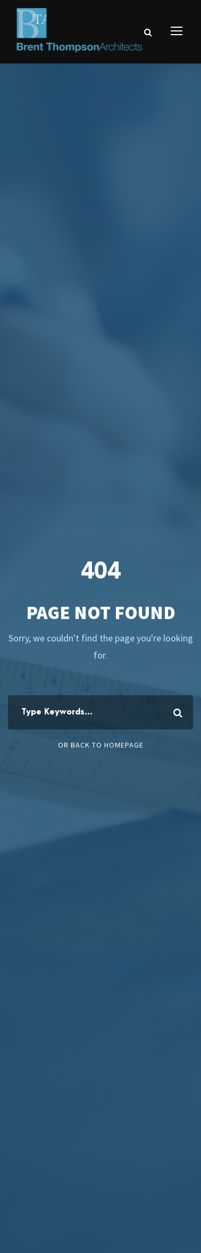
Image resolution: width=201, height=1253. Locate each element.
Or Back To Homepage (101, 745)
